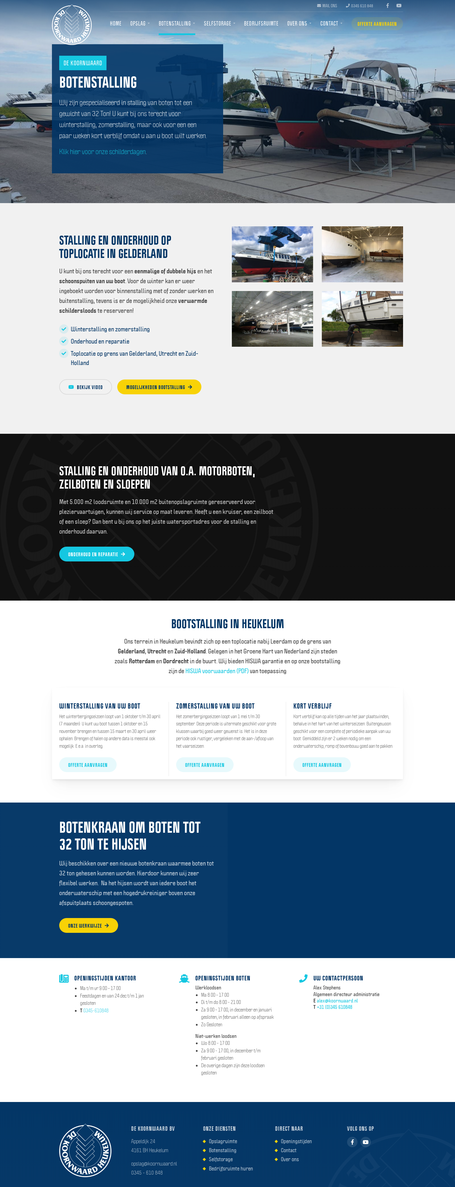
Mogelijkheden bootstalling (159, 387)
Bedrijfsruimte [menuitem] (261, 23)
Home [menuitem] (116, 23)
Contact (289, 1150)
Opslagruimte (223, 1141)
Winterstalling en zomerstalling (104, 329)
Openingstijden (296, 1141)
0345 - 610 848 (147, 1172)
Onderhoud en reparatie (94, 341)
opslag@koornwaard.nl (154, 1163)
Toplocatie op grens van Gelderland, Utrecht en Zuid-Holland (128, 357)
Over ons (290, 1159)
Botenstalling (222, 1150)
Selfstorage (221, 1159)
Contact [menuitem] (329, 23)
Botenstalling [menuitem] (175, 23)
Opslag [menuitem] (138, 23)
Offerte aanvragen (377, 24)
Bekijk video (85, 387)
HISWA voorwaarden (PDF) (217, 671)
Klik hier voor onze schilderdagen (102, 151)
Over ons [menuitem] (297, 23)
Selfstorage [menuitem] (217, 23)
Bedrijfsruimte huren (231, 1168)
